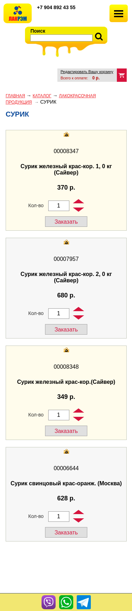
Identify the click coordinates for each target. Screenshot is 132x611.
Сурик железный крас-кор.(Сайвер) (66, 382)
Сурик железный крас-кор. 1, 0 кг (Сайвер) (66, 169)
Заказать (66, 222)
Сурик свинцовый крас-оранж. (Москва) (66, 483)
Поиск (38, 31)
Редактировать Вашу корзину (87, 72)
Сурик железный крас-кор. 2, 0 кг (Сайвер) (66, 277)
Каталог (42, 95)
